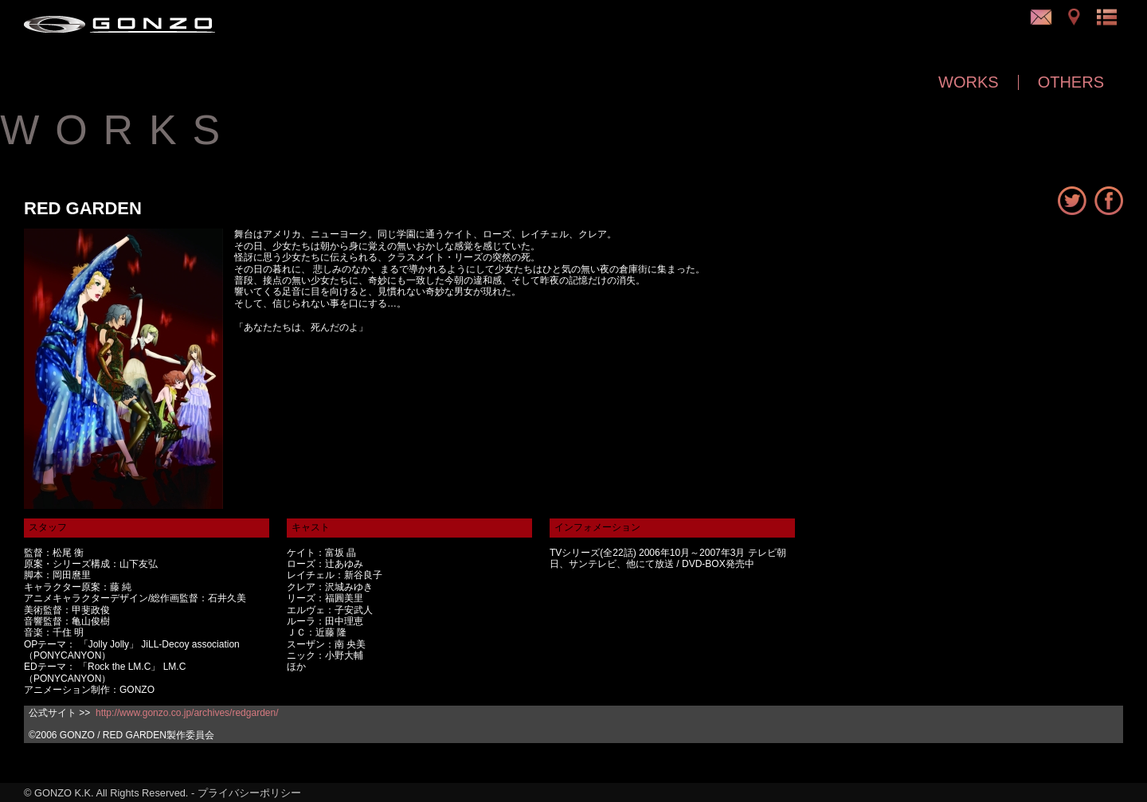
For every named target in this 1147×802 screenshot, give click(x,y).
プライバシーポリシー (249, 793)
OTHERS (1071, 82)
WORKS (968, 82)
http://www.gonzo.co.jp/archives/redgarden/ (187, 712)
